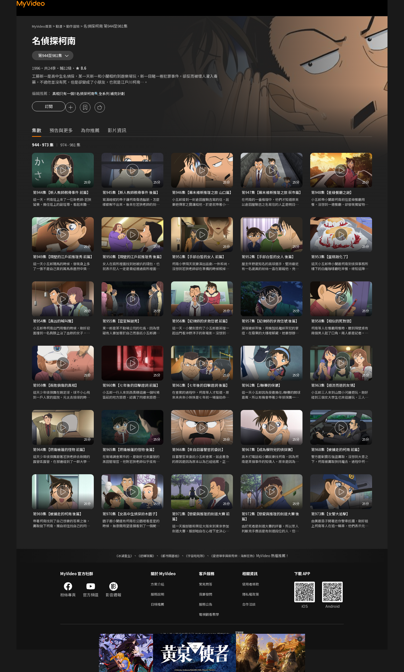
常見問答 (206, 603)
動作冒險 (78, 26)
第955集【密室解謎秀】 (123, 338)
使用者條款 (255, 603)
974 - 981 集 (70, 149)
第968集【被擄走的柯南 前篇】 (338, 467)
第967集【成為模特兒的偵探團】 (270, 467)
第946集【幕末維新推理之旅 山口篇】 (200, 199)
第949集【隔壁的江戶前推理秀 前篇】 (61, 270)
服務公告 (206, 625)
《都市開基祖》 (167, 575)
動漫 (63, 26)
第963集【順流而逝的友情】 (335, 402)
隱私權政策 (255, 614)
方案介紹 (158, 603)
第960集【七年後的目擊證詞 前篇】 (132, 402)
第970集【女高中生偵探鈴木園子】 (132, 532)
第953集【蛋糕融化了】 (331, 267)
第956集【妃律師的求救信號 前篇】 (202, 338)
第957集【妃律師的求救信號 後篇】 (271, 338)
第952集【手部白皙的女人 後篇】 (270, 267)
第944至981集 (53, 57)
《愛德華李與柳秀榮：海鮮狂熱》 (240, 575)
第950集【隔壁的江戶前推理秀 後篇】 (131, 270)
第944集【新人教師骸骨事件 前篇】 (63, 197)
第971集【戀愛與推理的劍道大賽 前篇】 (200, 535)
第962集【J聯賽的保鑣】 (263, 402)
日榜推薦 (158, 625)
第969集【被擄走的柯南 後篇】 (59, 532)
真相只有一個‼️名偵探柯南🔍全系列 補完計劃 (91, 97)
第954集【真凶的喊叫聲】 (55, 338)
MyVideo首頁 (43, 26)
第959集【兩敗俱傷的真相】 (57, 402)
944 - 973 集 (43, 149)
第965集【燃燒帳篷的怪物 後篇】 (131, 467)
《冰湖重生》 (115, 575)
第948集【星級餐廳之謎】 (333, 197)
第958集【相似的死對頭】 (333, 338)
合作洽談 (253, 625)
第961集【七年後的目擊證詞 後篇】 (202, 402)
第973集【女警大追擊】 (331, 532)
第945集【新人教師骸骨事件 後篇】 (132, 197)
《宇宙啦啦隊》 (196, 575)
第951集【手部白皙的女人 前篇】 (200, 267)
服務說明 (158, 614)
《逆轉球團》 (140, 575)
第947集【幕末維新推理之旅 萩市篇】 (270, 199)
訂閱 (48, 111)
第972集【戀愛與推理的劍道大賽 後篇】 (270, 535)
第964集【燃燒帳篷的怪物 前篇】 (61, 467)
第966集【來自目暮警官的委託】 (200, 467)
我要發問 (206, 614)
